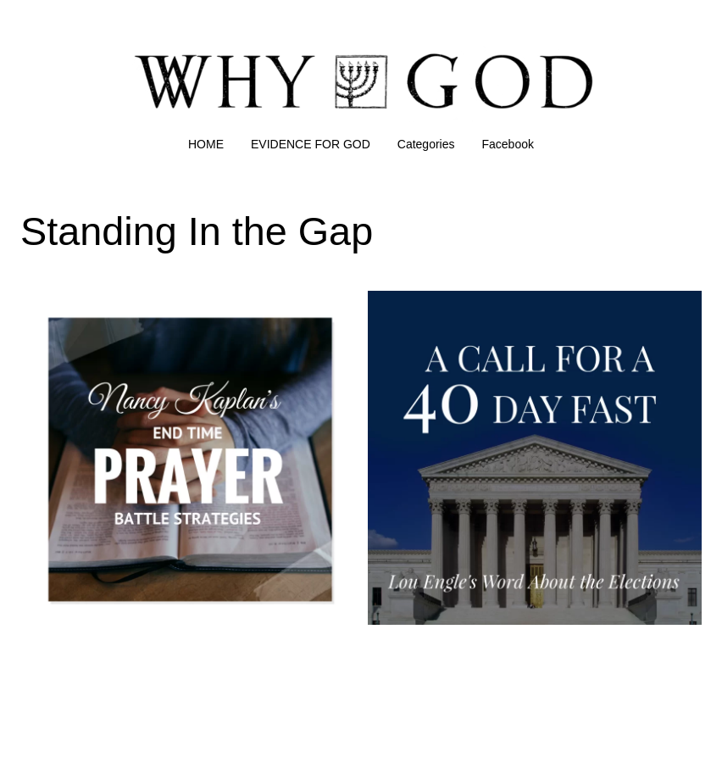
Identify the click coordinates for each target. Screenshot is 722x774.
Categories (426, 144)
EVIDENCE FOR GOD (310, 144)
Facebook (508, 144)
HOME (206, 144)
